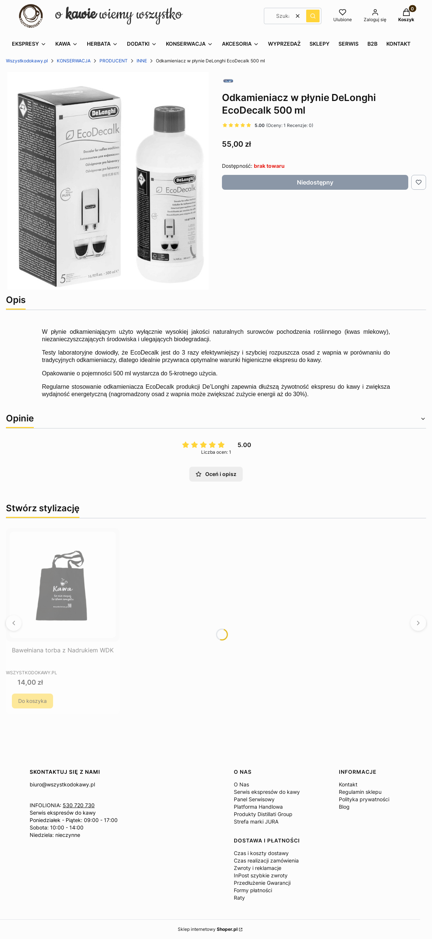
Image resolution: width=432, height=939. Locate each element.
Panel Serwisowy (254, 799)
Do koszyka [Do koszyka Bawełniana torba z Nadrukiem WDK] (32, 701)
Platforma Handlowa (258, 806)
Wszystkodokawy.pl (27, 60)
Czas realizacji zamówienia (266, 860)
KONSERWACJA (74, 60)
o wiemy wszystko (118, 14)
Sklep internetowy (208, 929)
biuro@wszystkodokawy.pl (62, 784)
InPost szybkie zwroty (261, 875)
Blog (344, 806)
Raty (239, 897)
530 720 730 (79, 805)
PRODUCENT (113, 60)
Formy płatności (253, 890)
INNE (142, 60)
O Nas (241, 784)
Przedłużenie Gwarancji (262, 883)
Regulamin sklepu (360, 792)
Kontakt (348, 784)
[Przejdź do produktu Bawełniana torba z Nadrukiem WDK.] (63, 585)
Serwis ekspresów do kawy (63, 812)
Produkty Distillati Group (263, 814)
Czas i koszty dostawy (261, 853)
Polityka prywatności (364, 799)
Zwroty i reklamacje (257, 868)
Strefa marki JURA (256, 821)
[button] (313, 16)
